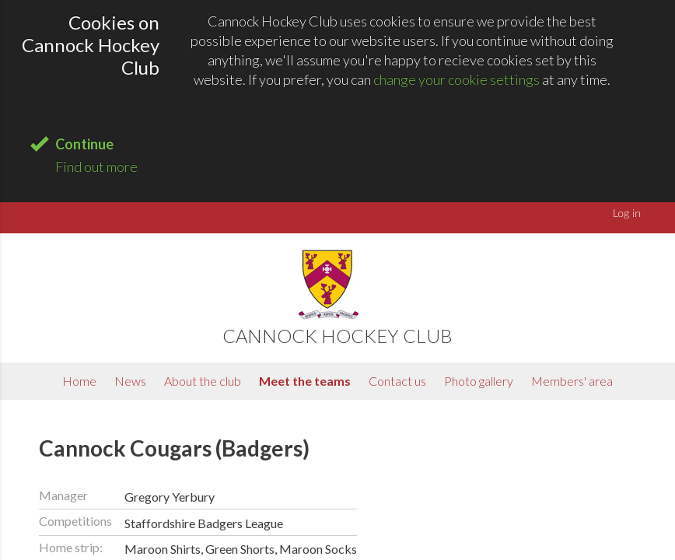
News (130, 380)
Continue (84, 143)
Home (79, 380)
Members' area (572, 380)
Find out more (96, 166)
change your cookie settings (456, 79)
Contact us (397, 380)
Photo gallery (478, 380)
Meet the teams (305, 380)
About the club (202, 380)
